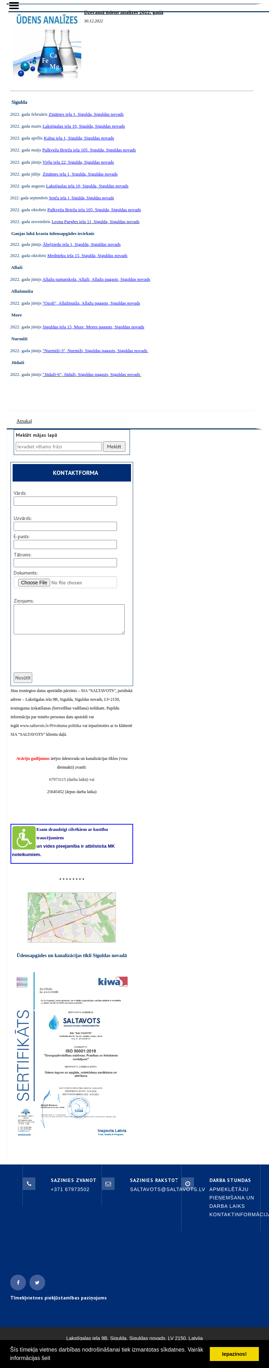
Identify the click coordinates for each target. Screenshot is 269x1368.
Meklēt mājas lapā (36, 435)
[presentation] (66, 657)
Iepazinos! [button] (234, 1354)
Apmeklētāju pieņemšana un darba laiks (231, 1198)
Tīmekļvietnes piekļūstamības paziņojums (58, 1298)
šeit (46, 1358)
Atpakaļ (24, 421)
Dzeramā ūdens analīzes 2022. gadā (123, 12)
